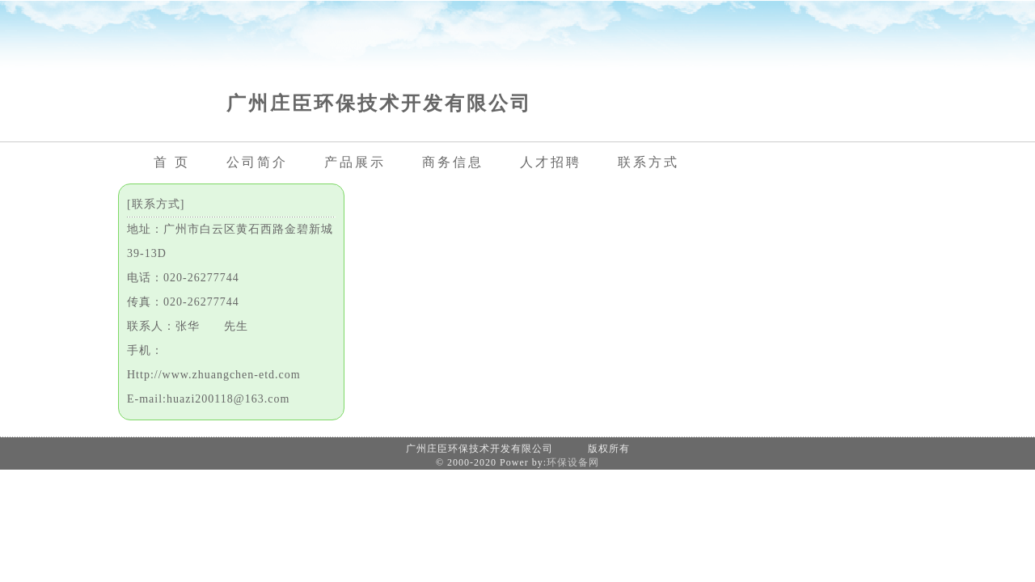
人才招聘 (550, 162)
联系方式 (648, 162)
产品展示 (355, 162)
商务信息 (453, 162)
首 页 (172, 162)
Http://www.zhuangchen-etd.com (214, 375)
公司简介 (257, 162)
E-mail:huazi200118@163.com (208, 399)
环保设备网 (573, 462)
